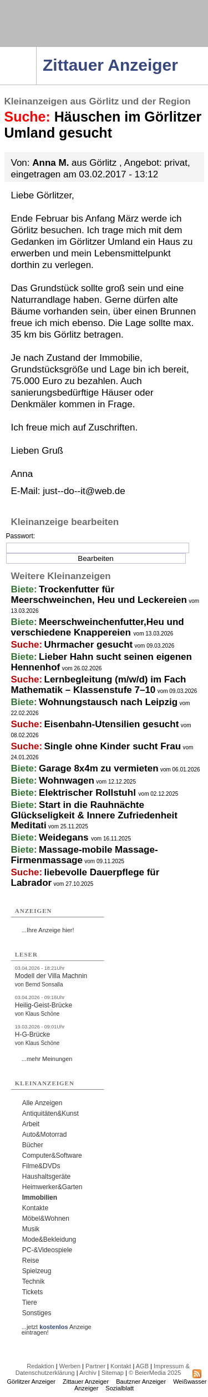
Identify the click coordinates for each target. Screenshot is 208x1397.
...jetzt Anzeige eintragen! (57, 1327)
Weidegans (65, 837)
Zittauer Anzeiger (86, 1381)
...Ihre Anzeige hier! (48, 930)
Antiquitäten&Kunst (50, 1113)
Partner (95, 1366)
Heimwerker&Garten (52, 1187)
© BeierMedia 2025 (155, 1372)
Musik (30, 1229)
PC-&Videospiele (47, 1250)
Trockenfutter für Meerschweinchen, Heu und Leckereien (99, 594)
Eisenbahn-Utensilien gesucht (111, 724)
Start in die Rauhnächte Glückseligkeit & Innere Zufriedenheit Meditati (94, 815)
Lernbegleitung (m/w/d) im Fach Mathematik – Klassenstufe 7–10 (98, 684)
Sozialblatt (119, 1388)
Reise (30, 1260)
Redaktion (40, 1366)
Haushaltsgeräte (46, 1176)
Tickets (32, 1292)
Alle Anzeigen (42, 1103)
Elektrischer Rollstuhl (89, 792)
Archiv (88, 1372)
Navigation (36, 50)
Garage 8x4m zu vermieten (98, 768)
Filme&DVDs (41, 1166)
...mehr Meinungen (47, 1059)
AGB (142, 1366)
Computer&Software (52, 1155)
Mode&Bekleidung (49, 1239)
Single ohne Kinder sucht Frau (112, 746)
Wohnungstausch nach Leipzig (108, 702)
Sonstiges (37, 1313)
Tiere (29, 1302)
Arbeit (30, 1124)
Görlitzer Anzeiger (31, 1381)
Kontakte (35, 1208)
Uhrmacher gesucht (88, 644)
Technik (33, 1281)
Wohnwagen (66, 780)
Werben (69, 1366)
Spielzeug (37, 1271)
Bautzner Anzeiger (141, 1381)
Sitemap (113, 1372)
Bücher (32, 1145)
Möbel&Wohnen (45, 1218)
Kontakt (120, 1366)
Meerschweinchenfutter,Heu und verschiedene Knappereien (97, 627)
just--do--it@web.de (84, 491)
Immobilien (39, 1197)
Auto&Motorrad (44, 1134)
